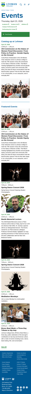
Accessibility (5, 372)
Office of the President (7, 355)
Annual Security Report (22, 368)
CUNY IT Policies (21, 362)
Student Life (15, 24)
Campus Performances (9, 26)
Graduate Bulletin (6, 366)
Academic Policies (6, 370)
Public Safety (20, 374)
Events (12, 10)
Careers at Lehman (21, 353)
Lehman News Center (22, 359)
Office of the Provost (6, 357)
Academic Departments (7, 353)
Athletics (24, 24)
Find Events (7, 34)
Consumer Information (22, 366)
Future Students (5, 364)
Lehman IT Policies (21, 364)
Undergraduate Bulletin (7, 368)
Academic (5, 24)
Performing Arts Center (9, 29)
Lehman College (5, 10)
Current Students (6, 362)
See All (4, 347)
